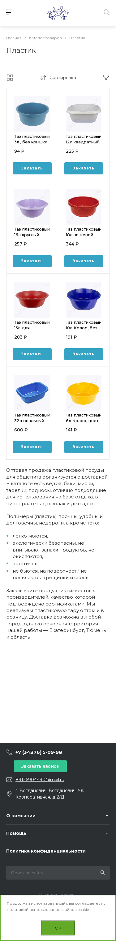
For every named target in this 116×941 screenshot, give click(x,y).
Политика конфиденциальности (46, 851)
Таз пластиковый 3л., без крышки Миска (32, 142)
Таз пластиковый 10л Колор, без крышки (83, 328)
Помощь (16, 833)
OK (58, 927)
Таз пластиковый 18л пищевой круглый (83, 235)
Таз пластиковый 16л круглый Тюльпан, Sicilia (32, 235)
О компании (21, 815)
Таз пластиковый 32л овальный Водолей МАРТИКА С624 (32, 423)
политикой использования (33, 909)
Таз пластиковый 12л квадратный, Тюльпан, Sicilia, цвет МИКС (83, 144)
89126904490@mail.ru (39, 779)
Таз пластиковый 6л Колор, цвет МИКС (83, 420)
